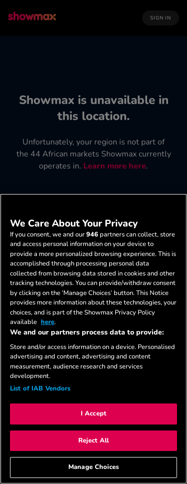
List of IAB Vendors (40, 388)
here (47, 322)
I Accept (93, 413)
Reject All (93, 440)
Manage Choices (93, 467)
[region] (93, 339)
